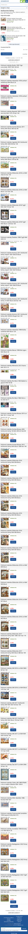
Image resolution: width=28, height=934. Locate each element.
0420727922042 (17, 923)
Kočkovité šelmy (9, 13)
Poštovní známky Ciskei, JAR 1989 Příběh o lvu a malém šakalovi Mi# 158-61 (13, 783)
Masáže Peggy (14, 933)
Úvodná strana (19, 916)
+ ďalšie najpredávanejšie (14, 44)
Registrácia (19, 919)
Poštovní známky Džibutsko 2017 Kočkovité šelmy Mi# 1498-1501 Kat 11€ (13, 634)
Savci (5, 13)
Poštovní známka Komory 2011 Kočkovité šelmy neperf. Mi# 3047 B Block (14, 269)
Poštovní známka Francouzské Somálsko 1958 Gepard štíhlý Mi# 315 (16, 19)
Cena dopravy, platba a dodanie (9, 918)
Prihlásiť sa (19, 917)
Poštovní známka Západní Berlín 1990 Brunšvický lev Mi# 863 (16, 36)
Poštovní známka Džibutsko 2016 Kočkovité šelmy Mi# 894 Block (11, 461)
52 (19, 58)
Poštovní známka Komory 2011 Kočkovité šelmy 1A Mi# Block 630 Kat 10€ (14, 300)
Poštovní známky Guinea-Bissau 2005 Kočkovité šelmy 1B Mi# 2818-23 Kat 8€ (13, 430)
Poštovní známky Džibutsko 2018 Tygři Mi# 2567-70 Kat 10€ (13, 206)
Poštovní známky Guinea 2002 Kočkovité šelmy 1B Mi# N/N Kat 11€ (16, 27)
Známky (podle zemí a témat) (9, 12)
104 (21, 58)
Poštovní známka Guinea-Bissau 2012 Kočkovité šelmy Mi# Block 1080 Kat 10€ (14, 445)
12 (16, 58)
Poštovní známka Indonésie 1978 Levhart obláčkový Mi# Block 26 (14, 81)
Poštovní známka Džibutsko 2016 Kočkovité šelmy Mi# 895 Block (11, 479)
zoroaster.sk (5, 1)
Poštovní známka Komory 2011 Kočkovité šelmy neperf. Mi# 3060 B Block (14, 284)
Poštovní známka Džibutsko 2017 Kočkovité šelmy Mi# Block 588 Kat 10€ (13, 652)
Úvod (2, 12)
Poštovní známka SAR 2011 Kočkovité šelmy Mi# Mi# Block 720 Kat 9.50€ (12, 719)
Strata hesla (19, 920)
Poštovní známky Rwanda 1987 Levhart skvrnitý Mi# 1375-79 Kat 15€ (13, 112)
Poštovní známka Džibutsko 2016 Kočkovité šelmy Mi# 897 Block (11, 548)
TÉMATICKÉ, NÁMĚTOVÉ (20, 12)
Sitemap (19, 921)
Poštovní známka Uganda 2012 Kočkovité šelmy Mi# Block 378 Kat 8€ (14, 158)
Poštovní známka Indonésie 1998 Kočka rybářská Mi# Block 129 (13, 330)
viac (15, 69)
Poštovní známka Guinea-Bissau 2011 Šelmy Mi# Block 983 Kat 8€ (13, 127)
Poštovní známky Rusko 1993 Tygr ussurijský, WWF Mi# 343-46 (12, 66)
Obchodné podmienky (8, 921)
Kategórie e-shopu (5, 8)
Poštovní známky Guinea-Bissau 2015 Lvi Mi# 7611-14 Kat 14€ (14, 414)
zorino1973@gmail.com (18, 925)
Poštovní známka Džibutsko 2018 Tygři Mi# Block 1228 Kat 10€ (13, 223)
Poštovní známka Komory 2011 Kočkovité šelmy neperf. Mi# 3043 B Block (14, 253)
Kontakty (9, 920)
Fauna (2, 13)
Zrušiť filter (25, 54)
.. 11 (16, 62)
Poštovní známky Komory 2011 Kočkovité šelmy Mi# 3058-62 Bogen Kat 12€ (14, 315)
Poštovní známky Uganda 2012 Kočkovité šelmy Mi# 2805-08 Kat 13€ (14, 143)
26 (17, 58)
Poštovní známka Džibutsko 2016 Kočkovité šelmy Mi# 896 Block (11, 531)
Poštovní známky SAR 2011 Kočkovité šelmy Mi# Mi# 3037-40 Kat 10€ (12, 704)
